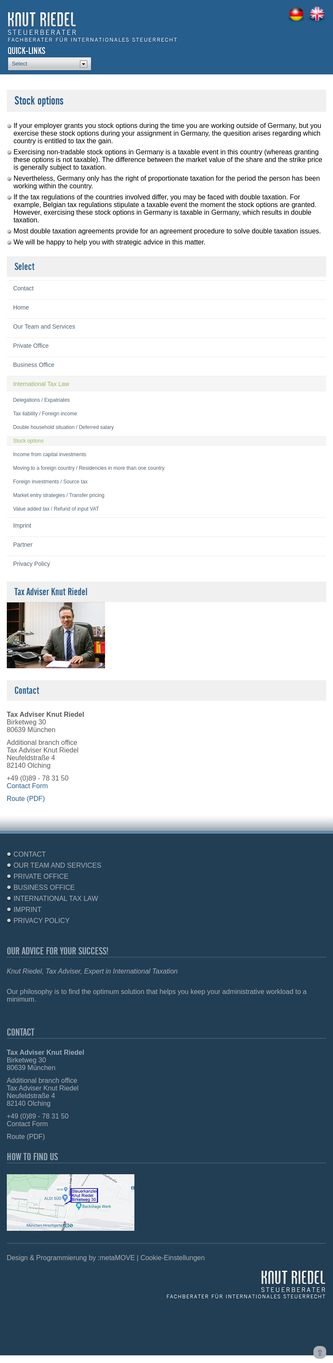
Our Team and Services (44, 326)
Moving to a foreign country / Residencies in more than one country (89, 468)
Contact (23, 288)
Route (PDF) (26, 798)
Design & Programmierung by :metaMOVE (71, 1257)
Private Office (31, 345)
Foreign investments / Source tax (50, 482)
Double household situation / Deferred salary (63, 427)
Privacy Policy (31, 563)
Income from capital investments (49, 454)
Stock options (28, 441)
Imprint (22, 525)
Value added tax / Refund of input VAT (56, 509)
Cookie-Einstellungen (172, 1257)
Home (21, 307)
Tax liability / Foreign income (45, 414)
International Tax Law (41, 384)
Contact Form (27, 785)
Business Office (33, 364)
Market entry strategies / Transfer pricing (59, 495)
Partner (23, 544)
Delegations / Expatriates (41, 400)
